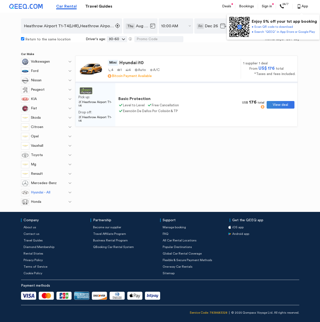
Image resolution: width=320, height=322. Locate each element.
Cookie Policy (33, 273)
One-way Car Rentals (178, 266)
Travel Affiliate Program (109, 233)
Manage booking (174, 227)
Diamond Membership (39, 247)
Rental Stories (33, 253)
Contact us (31, 233)
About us (30, 227)
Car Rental (66, 6)
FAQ (165, 233)
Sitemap (169, 273)
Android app (240, 233)
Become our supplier (107, 227)
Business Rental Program (110, 240)
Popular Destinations (177, 247)
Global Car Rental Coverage (182, 253)
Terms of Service (35, 266)
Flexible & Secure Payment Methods (187, 260)
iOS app (238, 227)
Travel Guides (98, 6)
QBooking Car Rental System (113, 247)
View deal (280, 105)
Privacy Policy (33, 260)
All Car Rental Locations (180, 240)
